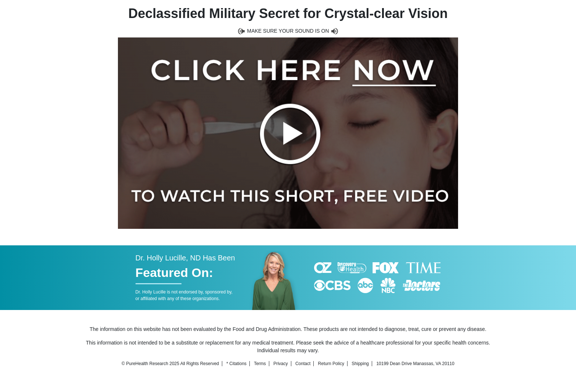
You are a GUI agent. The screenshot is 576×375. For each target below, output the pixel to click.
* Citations (236, 363)
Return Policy (331, 363)
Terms (260, 363)
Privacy (280, 363)
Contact (302, 363)
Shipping (360, 363)
